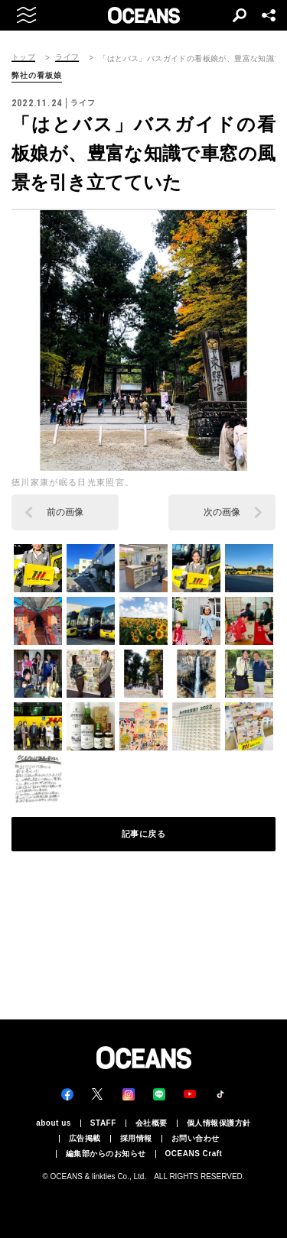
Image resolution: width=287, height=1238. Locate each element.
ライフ (67, 57)
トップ (23, 57)
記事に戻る (144, 833)
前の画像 (65, 512)
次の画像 (222, 512)
